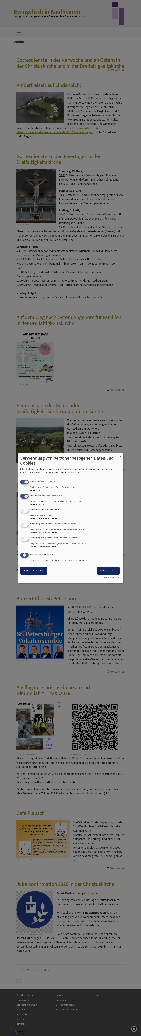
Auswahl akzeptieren (34, 570)
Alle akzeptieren (108, 570)
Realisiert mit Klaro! (111, 578)
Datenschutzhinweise (65, 472)
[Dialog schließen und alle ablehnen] (120, 455)
